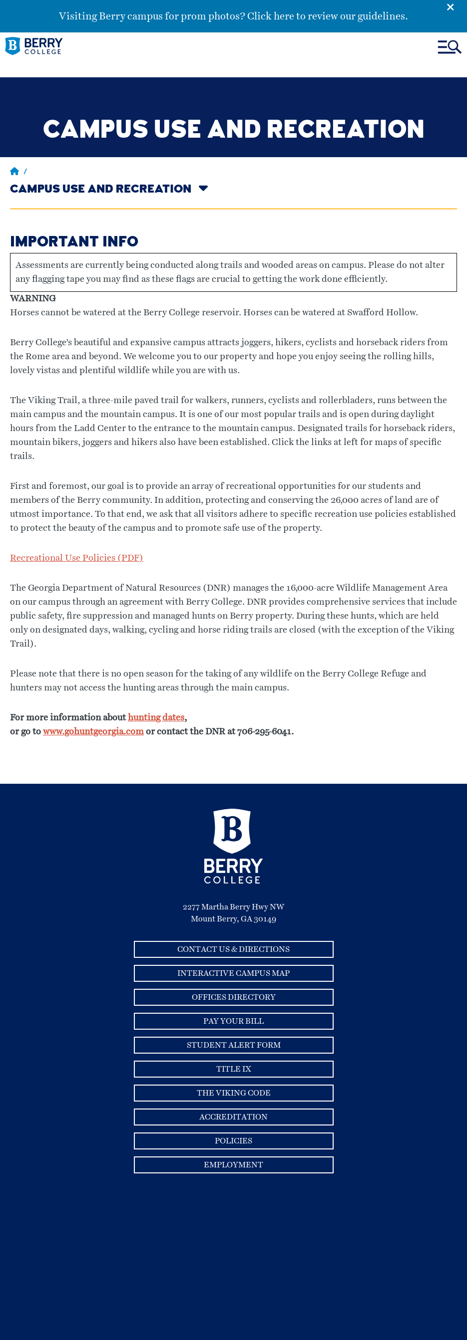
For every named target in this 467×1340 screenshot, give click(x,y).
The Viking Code (234, 1093)
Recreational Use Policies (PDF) (76, 558)
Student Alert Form (234, 1045)
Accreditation (233, 1117)
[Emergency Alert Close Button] (457, 6)
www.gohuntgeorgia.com (93, 731)
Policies (233, 1141)
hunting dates (156, 717)
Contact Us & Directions (233, 949)
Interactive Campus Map (233, 973)
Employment (233, 1165)
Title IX (233, 1069)
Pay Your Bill (233, 1021)
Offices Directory (234, 997)
